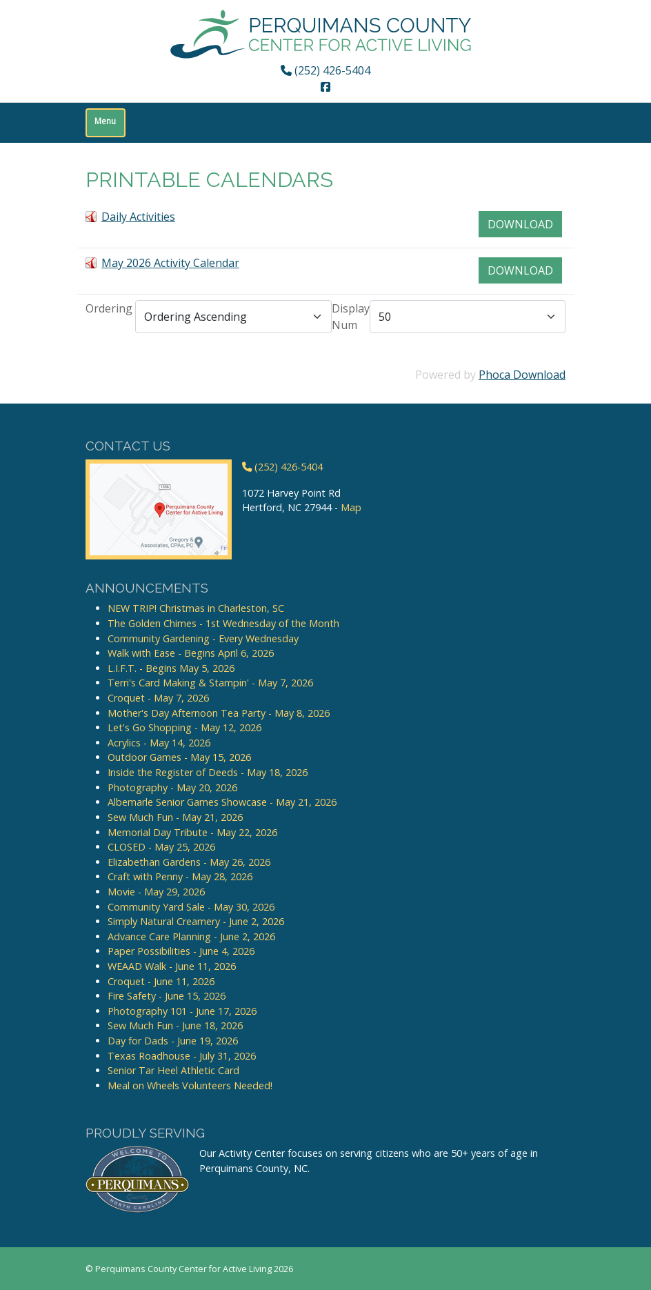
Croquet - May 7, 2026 (158, 697)
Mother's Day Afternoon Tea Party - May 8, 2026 (219, 713)
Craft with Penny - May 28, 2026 (180, 876)
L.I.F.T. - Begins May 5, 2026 (171, 668)
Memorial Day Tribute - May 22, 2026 (192, 832)
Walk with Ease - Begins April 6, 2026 (191, 652)
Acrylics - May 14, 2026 (159, 742)
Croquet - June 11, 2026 (161, 981)
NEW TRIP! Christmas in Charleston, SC (196, 608)
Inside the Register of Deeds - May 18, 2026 (208, 772)
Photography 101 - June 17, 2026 (182, 1011)
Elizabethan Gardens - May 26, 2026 (189, 862)
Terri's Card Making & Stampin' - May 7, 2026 (210, 682)
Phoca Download (522, 374)
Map (351, 507)
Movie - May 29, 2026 (156, 891)
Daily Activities (138, 216)
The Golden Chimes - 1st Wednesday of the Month (223, 623)
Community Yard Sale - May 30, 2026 (191, 906)
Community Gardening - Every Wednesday (203, 638)
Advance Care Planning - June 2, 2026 (191, 936)
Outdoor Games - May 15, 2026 (179, 757)
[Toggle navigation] (106, 122)
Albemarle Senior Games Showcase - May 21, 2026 (222, 801)
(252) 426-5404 (325, 70)
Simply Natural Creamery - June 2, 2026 (196, 921)
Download (520, 224)
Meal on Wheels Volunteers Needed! (190, 1085)
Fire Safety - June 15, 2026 (167, 995)
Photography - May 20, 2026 (172, 787)
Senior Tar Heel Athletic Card (173, 1070)
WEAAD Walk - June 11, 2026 (172, 966)
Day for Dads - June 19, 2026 (173, 1040)
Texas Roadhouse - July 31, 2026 (182, 1055)
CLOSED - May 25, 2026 (161, 846)
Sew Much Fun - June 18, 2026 (175, 1025)
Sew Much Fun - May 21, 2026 (175, 817)
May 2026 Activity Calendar (170, 262)
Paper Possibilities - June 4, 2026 (181, 950)
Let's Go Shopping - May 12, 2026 (184, 727)
